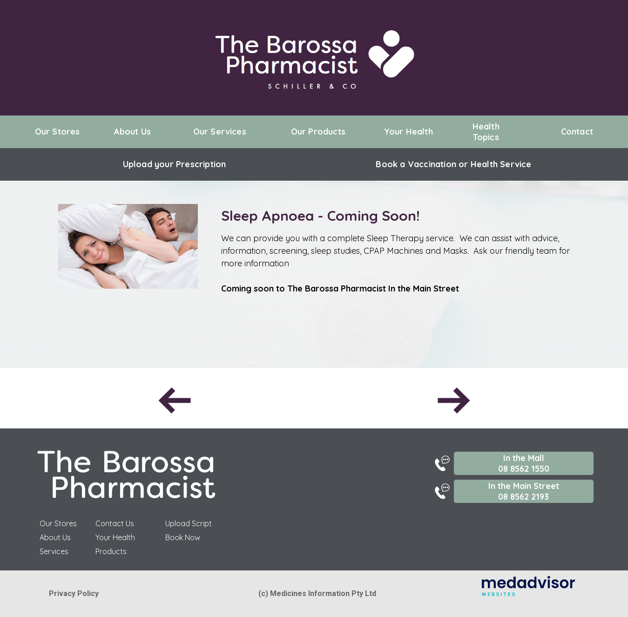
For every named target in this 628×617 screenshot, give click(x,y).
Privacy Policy (74, 593)
